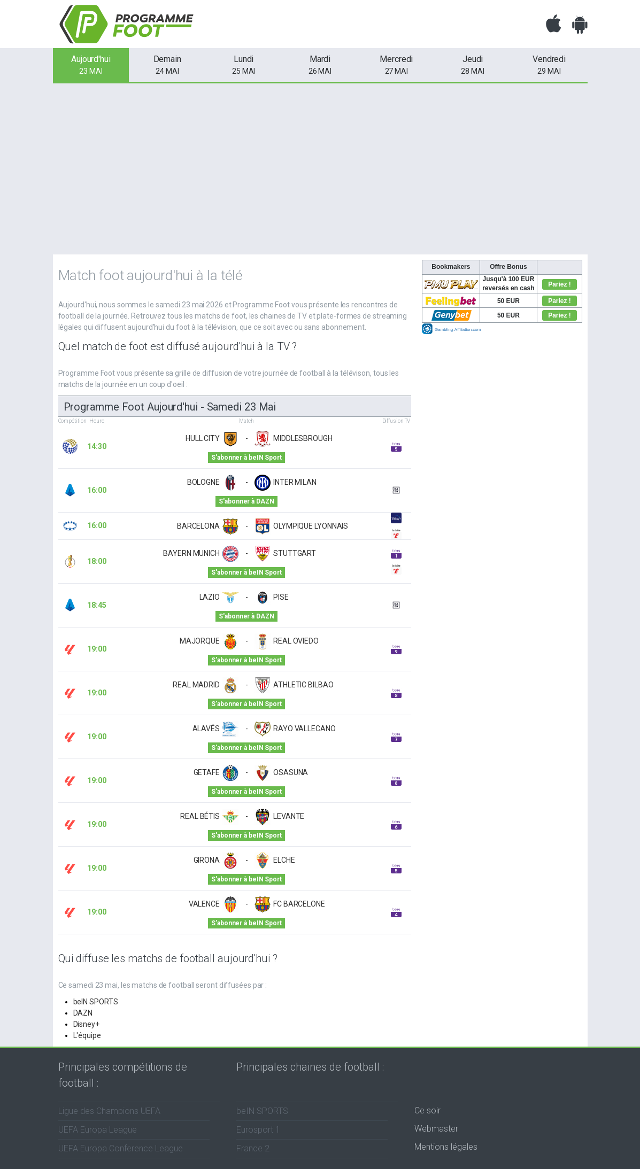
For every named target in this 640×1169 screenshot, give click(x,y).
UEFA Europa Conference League (120, 1148)
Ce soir (427, 1110)
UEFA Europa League (97, 1130)
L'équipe (87, 1035)
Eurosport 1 (258, 1130)
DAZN (83, 1013)
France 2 (252, 1148)
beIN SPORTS (95, 1001)
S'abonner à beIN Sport (246, 457)
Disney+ (86, 1024)
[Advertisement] (320, 169)
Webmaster (436, 1129)
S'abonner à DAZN (246, 501)
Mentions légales (445, 1147)
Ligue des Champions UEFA (109, 1111)
